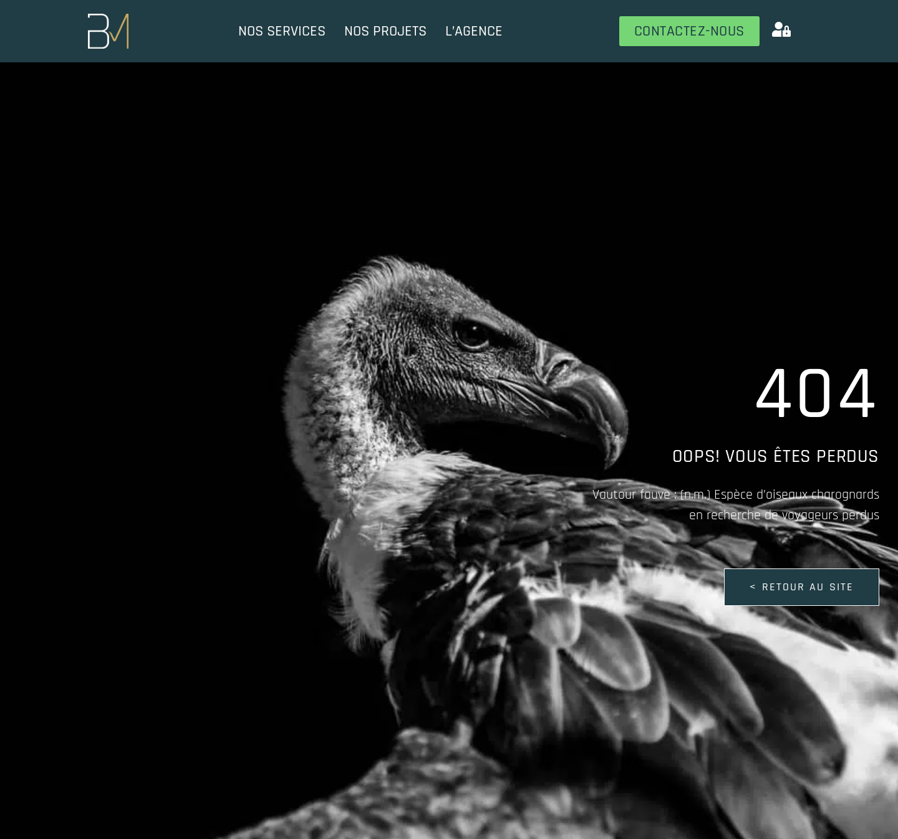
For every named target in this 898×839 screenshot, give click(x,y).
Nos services (282, 31)
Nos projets (385, 31)
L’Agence (474, 31)
